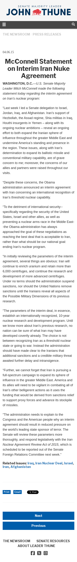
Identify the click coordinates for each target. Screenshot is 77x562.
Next (38, 516)
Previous (38, 526)
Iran (6, 467)
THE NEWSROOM (16, 34)
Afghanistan (20, 467)
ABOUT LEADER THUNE (36, 546)
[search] (73, 24)
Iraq (31, 463)
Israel (68, 463)
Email (17, 492)
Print (7, 492)
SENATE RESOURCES (53, 541)
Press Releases (47, 34)
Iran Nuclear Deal (48, 463)
